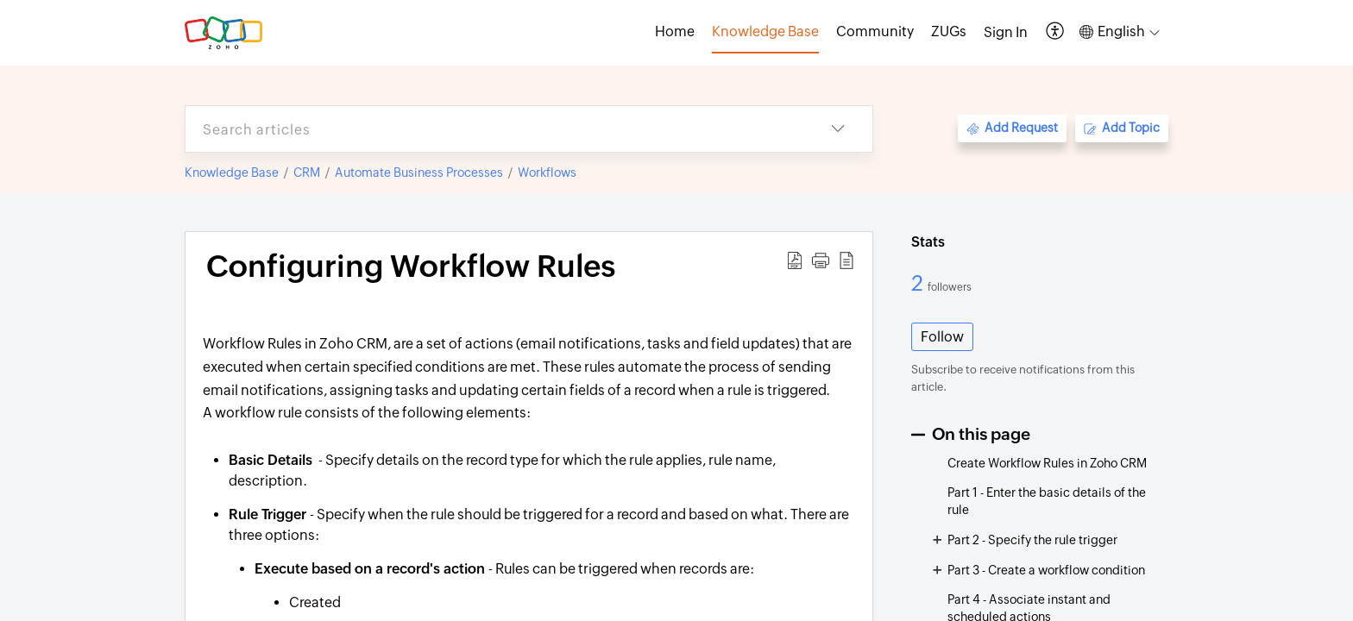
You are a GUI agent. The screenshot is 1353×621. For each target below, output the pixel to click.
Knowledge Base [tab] (765, 31)
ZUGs (948, 31)
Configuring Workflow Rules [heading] (410, 266)
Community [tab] (875, 31)
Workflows (547, 172)
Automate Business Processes (419, 172)
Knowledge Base (232, 172)
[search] (494, 129)
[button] (1056, 32)
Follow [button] (942, 337)
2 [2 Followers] (919, 283)
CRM (306, 172)
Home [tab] (675, 31)
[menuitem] (1005, 33)
